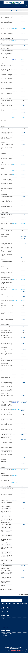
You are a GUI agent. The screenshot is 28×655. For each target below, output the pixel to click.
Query (4, 622)
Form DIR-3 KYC (15, 210)
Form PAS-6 (23, 502)
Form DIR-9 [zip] (15, 475)
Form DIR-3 (23, 192)
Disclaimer (5, 627)
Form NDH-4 (23, 270)
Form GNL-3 (23, 187)
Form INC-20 (23, 360)
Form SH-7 (22, 140)
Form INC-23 (23, 50)
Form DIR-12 (23, 144)
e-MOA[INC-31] (23, 236)
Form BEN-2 (23, 275)
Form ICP (14, 374)
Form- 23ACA (23, 570)
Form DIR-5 (23, 196)
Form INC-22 (23, 132)
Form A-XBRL (23, 524)
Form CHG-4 (14, 170)
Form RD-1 (22, 61)
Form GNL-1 (14, 109)
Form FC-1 (22, 227)
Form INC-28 (23, 365)
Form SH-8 (22, 307)
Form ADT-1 (23, 291)
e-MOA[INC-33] (23, 238)
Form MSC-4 (23, 105)
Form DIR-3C (23, 16)
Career (4, 620)
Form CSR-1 (23, 214)
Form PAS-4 (14, 500)
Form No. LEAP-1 (23, 337)
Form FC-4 (22, 326)
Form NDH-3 (23, 490)
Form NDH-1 (23, 486)
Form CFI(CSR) (23, 369)
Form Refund (14, 469)
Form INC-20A (23, 356)
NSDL (4, 637)
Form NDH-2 (23, 65)
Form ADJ (14, 59)
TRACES (5, 635)
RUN (21, 257)
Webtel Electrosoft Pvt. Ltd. (17, 650)
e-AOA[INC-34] (23, 240)
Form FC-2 (22, 150)
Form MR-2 (23, 382)
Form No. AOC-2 (23, 445)
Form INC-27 (23, 135)
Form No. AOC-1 (23, 439)
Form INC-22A (23, 219)
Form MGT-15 (23, 349)
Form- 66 (22, 581)
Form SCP (14, 377)
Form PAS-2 (23, 497)
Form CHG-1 (14, 164)
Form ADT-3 (23, 296)
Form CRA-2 (23, 33)
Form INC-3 (14, 223)
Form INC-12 (23, 112)
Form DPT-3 (14, 289)
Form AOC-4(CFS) (24, 423)
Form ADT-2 (14, 40)
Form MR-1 (23, 395)
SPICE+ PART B (23, 264)
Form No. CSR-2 (23, 457)
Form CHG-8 (14, 74)
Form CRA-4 (23, 285)
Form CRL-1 (23, 21)
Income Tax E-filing (7, 633)
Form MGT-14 (23, 315)
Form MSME (14, 279)
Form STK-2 (14, 91)
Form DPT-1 (14, 482)
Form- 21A (23, 558)
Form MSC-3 (23, 330)
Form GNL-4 (23, 463)
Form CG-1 (14, 28)
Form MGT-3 (23, 343)
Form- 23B (22, 577)
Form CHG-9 (14, 177)
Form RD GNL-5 (15, 69)
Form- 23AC (23, 565)
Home (4, 618)
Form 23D (22, 533)
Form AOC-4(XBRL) (16, 409)
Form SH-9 (22, 309)
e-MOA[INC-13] (23, 234)
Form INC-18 (23, 45)
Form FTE (14, 117)
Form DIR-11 (23, 319)
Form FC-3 (22, 155)
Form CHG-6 (14, 174)
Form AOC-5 (23, 353)
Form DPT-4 (14, 300)
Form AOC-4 (23, 428)
